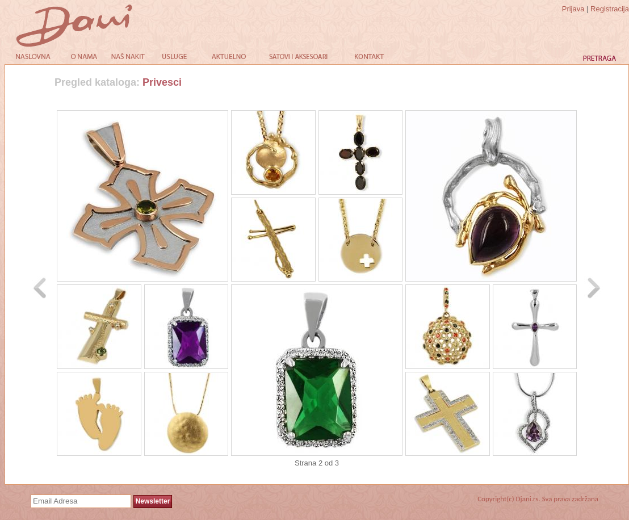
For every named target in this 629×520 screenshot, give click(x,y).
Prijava (573, 9)
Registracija (609, 9)
